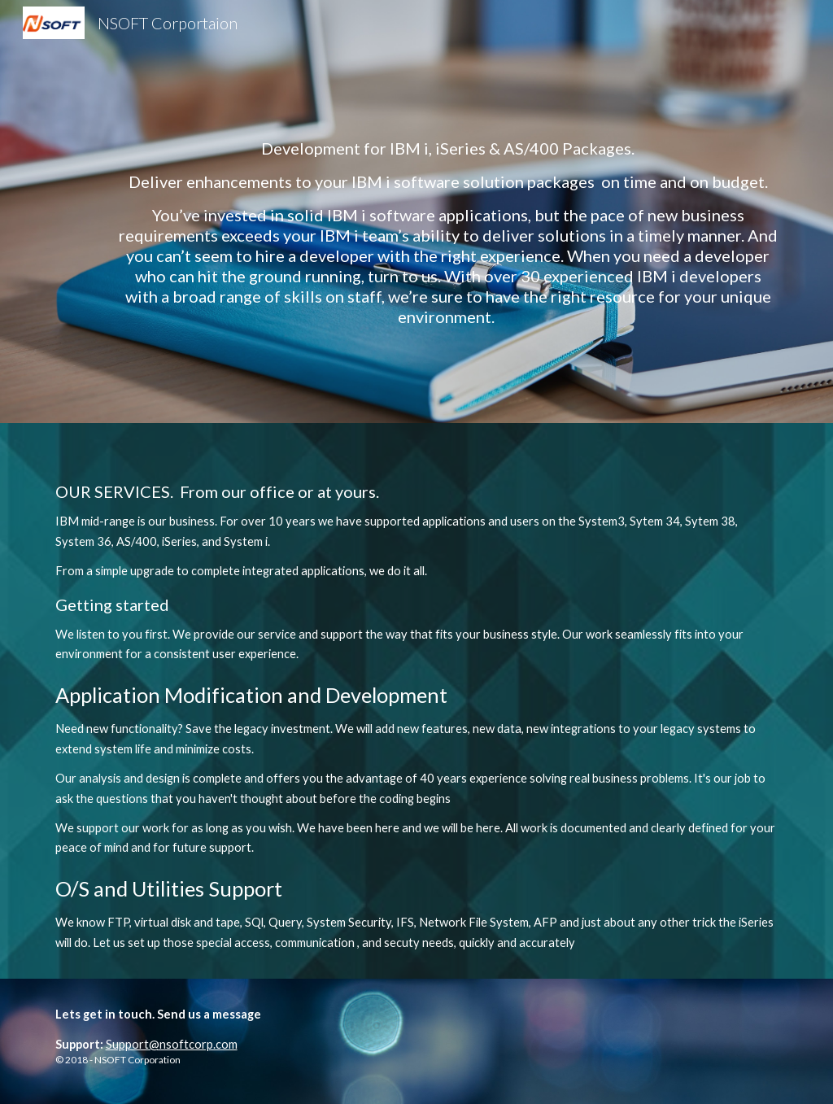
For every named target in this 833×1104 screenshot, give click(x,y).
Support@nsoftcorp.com (172, 1044)
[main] (447, 211)
